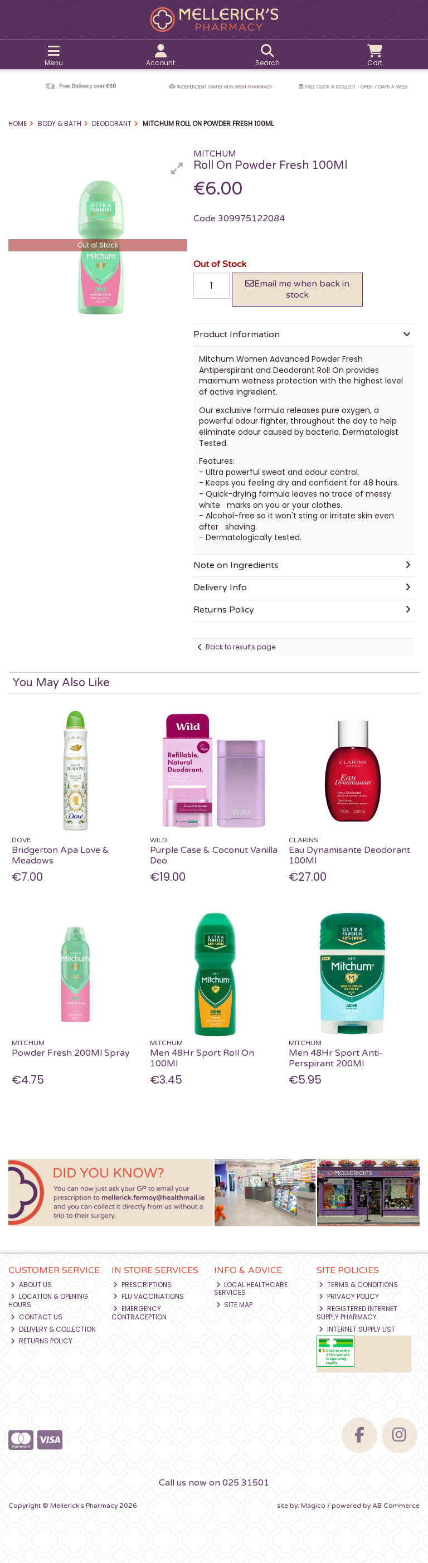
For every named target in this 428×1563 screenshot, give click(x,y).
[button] (177, 168)
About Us (31, 1284)
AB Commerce (396, 1505)
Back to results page (240, 647)
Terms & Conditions (358, 1284)
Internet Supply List (357, 1329)
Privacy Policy (349, 1296)
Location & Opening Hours (48, 1300)
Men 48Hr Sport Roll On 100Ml (202, 1058)
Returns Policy (41, 1341)
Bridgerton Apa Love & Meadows (60, 855)
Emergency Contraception (139, 1312)
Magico (313, 1505)
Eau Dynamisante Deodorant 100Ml (349, 855)
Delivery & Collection (53, 1329)
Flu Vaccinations (148, 1296)
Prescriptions (142, 1284)
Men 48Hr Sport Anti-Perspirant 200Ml (336, 1058)
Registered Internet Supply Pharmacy (357, 1312)
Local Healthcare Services (251, 1288)
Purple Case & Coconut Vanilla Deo (214, 855)
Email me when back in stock (297, 289)
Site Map (234, 1304)
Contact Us (36, 1317)
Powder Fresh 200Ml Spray (71, 1053)
